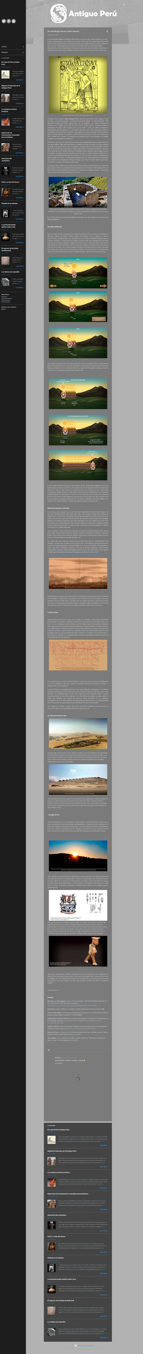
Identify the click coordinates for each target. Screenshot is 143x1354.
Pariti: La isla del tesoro (56, 1236)
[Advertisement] (127, 40)
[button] (107, 31)
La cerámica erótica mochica (59, 1172)
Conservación (5, 302)
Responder (58, 1063)
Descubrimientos (6, 298)
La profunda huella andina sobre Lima (62, 1279)
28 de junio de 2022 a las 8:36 (68, 1057)
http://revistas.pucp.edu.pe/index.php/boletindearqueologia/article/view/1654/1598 (72, 1005)
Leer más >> (104, 1145)
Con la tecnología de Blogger (84, 1345)
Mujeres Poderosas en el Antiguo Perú (62, 1151)
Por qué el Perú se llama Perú (58, 1130)
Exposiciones (5, 300)
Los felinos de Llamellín (56, 1322)
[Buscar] (124, 5)
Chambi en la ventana (56, 1258)
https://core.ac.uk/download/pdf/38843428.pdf (81, 1028)
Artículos (4, 297)
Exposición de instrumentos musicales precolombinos (68, 1194)
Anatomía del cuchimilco (57, 1215)
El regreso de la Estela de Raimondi (61, 1300)
